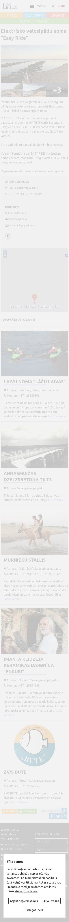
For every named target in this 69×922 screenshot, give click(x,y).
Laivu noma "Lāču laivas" (35, 381)
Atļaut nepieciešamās (24, 901)
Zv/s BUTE (15, 772)
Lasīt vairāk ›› (57, 416)
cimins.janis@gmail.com (21, 225)
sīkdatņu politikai (26, 891)
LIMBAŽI (57, 15)
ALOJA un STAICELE (35, 21)
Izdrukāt (29, 811)
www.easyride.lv (23, 162)
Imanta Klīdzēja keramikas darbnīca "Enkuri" (29, 665)
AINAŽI (11, 15)
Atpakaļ (10, 811)
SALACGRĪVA (34, 15)
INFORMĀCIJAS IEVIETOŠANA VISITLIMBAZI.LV (10, 834)
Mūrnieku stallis (25, 560)
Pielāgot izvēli (34, 910)
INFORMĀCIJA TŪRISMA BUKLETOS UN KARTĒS (15, 846)
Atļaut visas (51, 901)
